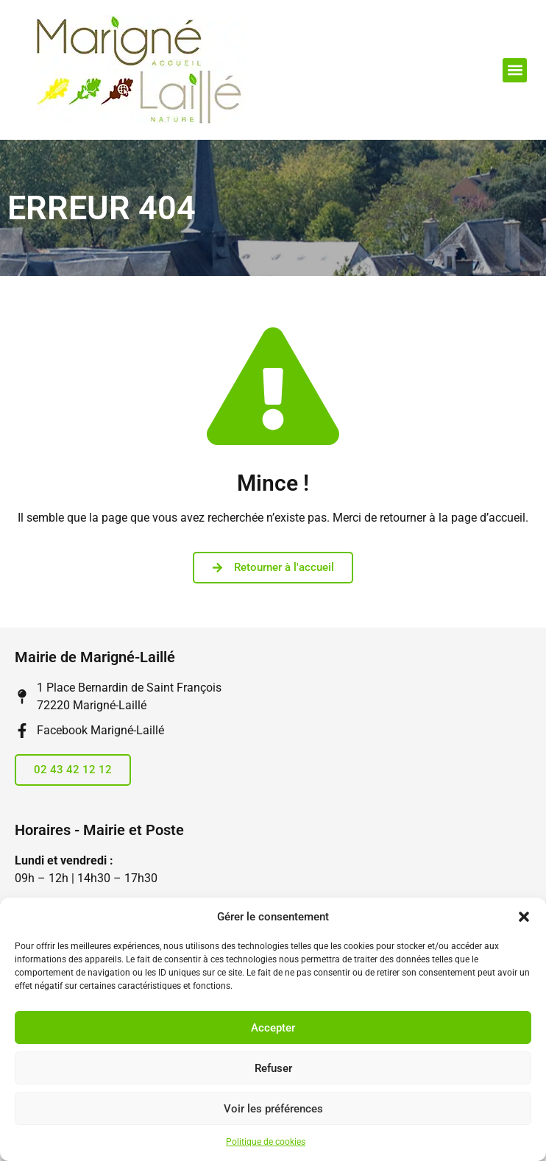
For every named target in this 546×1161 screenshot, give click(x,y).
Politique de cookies (265, 1142)
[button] (524, 916)
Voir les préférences (273, 1108)
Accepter (273, 1027)
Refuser (273, 1068)
